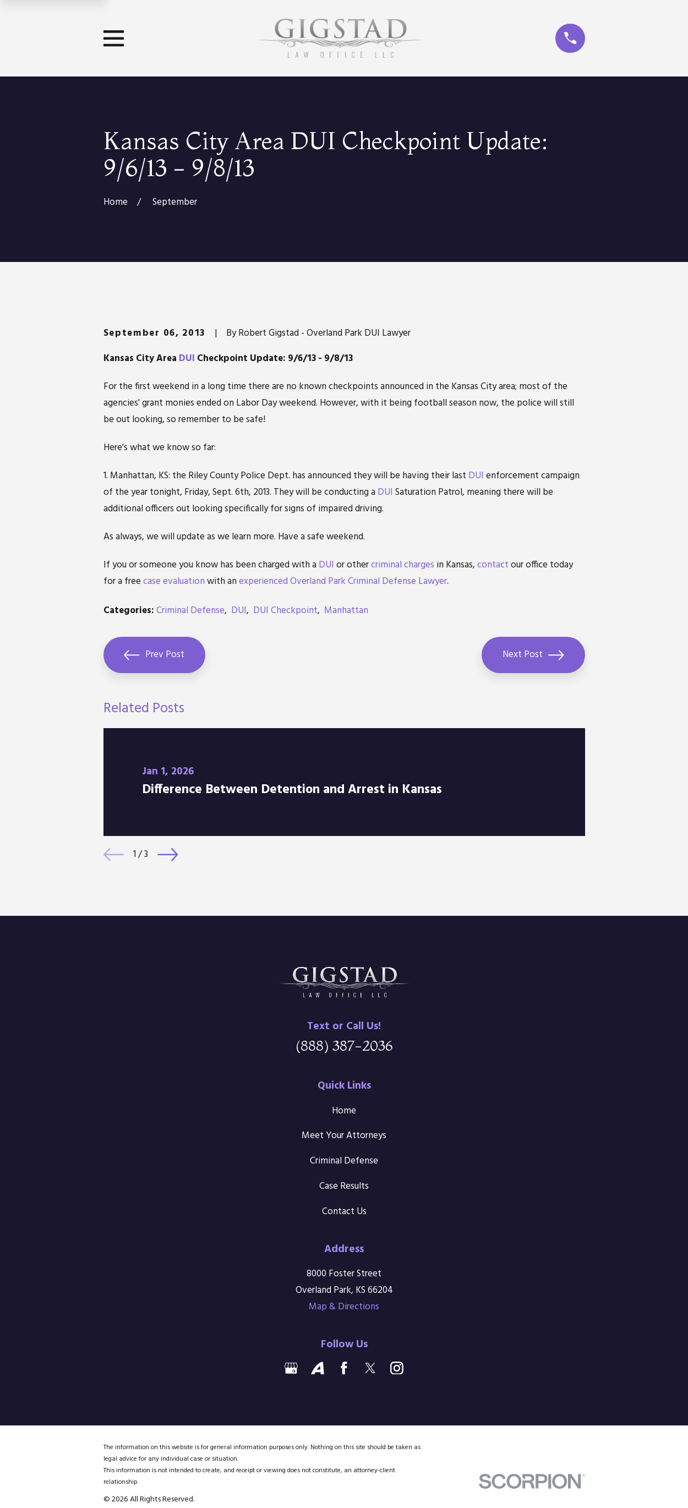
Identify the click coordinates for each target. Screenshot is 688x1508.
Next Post (533, 655)
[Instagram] (396, 1368)
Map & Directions (344, 1306)
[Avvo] (317, 1368)
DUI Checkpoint (285, 610)
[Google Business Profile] (291, 1368)
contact (493, 565)
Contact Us (344, 1211)
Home (344, 1110)
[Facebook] (344, 1368)
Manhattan (346, 610)
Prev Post (154, 655)
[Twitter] (370, 1368)
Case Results (344, 1186)
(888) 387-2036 (344, 1045)
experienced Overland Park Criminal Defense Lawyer (343, 581)
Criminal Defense (190, 610)
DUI (187, 358)
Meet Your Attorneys (344, 1135)
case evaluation (174, 581)
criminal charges (402, 565)
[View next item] (167, 854)
